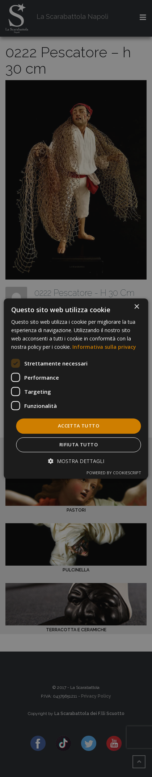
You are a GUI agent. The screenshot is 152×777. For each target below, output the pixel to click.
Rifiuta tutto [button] (78, 444)
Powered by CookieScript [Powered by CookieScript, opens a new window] (113, 472)
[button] (76, 461)
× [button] (136, 307)
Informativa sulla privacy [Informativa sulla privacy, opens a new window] (104, 346)
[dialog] (76, 388)
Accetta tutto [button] (78, 426)
